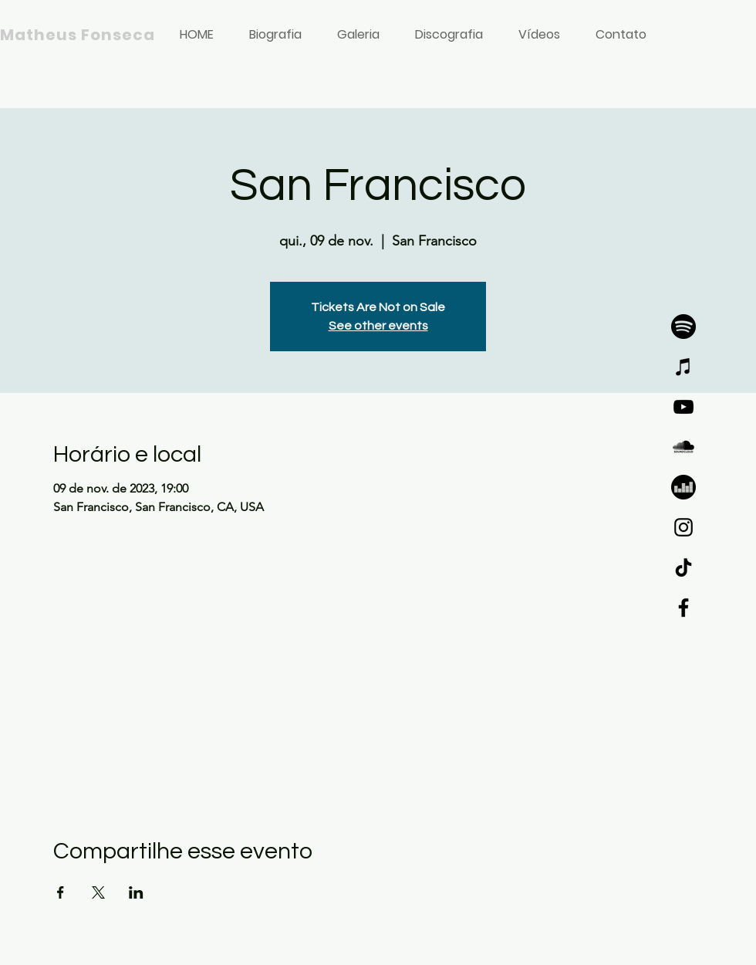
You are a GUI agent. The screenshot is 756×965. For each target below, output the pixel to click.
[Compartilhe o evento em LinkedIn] (136, 892)
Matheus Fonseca (77, 35)
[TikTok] (683, 567)
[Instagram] (683, 527)
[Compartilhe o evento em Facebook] (60, 892)
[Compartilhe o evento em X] (98, 892)
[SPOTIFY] (683, 326)
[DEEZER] (683, 487)
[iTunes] (683, 366)
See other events (378, 326)
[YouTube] (683, 406)
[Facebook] (683, 607)
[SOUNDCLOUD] (683, 447)
